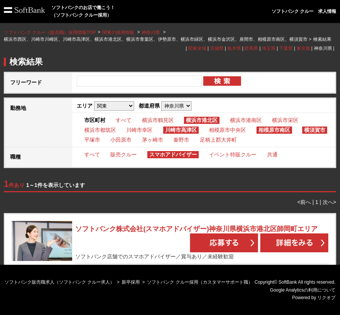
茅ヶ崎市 (152, 140)
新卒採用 (131, 282)
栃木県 (234, 48)
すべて (123, 120)
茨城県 (217, 48)
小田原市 (120, 140)
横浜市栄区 (285, 120)
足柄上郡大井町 (218, 140)
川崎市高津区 (181, 130)
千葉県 (286, 48)
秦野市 (181, 140)
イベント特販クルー (233, 154)
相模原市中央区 (227, 130)
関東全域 (197, 48)
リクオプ (326, 297)
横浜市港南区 (246, 120)
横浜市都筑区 (100, 130)
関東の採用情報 (118, 32)
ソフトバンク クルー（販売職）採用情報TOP (50, 32)
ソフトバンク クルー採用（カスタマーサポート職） (199, 282)
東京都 (303, 48)
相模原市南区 (274, 130)
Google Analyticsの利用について (302, 290)
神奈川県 (151, 32)
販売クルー (123, 154)
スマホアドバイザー (173, 154)
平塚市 (92, 140)
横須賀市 (314, 130)
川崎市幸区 (139, 130)
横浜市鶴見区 (158, 120)
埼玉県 (268, 48)
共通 (272, 154)
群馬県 (251, 48)
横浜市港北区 (202, 120)
